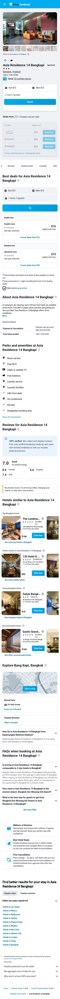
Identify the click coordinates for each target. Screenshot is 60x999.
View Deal (38, 535)
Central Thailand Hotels (39, 988)
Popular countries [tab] (27, 893)
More (4, 316)
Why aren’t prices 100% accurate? (31, 976)
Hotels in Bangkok (11, 945)
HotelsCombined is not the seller (31, 966)
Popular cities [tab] (10, 893)
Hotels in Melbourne (11, 914)
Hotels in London (10, 937)
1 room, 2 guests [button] (12, 94)
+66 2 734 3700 (10, 75)
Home (6, 988)
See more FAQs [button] (30, 810)
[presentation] (28, 54)
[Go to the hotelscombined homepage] (19, 4)
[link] (18, 542)
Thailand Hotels (17, 988)
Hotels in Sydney (10, 918)
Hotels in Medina (10, 926)
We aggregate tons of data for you (31, 971)
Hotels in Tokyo (9, 941)
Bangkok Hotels (15, 994)
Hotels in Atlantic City (12, 933)
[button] (5, 4)
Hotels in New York (11, 930)
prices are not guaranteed (13, 959)
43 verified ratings (22, 79)
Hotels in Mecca (10, 911)
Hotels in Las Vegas (11, 907)
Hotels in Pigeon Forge (12, 922)
